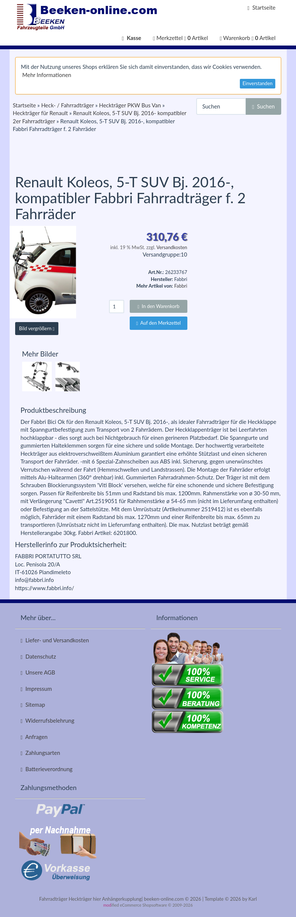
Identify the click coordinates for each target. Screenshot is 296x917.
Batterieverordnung (47, 769)
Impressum (36, 688)
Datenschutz (38, 656)
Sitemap (33, 704)
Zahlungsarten (40, 752)
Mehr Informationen (46, 74)
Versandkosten (171, 247)
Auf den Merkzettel (158, 323)
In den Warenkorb (158, 306)
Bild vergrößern (37, 328)
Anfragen (34, 736)
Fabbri (180, 286)
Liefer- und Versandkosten (55, 640)
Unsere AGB (38, 672)
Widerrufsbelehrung (48, 720)
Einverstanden (257, 83)
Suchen (263, 106)
